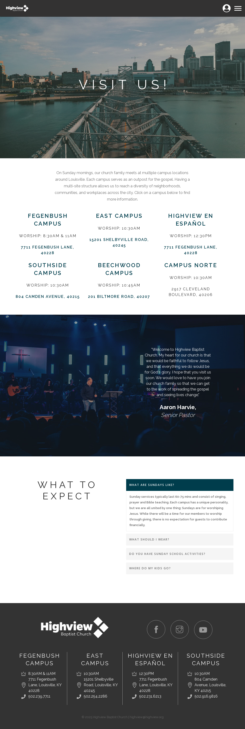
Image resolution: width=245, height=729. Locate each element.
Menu (237, 6)
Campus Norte (190, 265)
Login (226, 5)
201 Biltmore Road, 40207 (119, 296)
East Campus (119, 215)
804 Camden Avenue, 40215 (48, 296)
